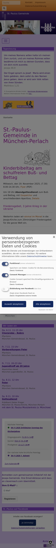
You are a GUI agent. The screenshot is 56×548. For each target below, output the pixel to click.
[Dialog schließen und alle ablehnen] (54, 236)
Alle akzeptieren (43, 304)
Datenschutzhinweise (37, 256)
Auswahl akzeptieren (14, 304)
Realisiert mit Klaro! (46, 310)
